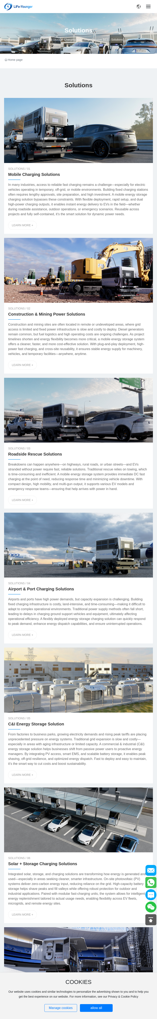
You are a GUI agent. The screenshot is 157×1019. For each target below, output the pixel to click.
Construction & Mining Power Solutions (46, 314)
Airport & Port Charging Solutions (41, 589)
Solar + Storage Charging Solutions (42, 864)
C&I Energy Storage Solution (36, 724)
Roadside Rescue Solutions (35, 454)
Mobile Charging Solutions (34, 174)
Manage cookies (61, 1008)
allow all (96, 1008)
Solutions (79, 30)
